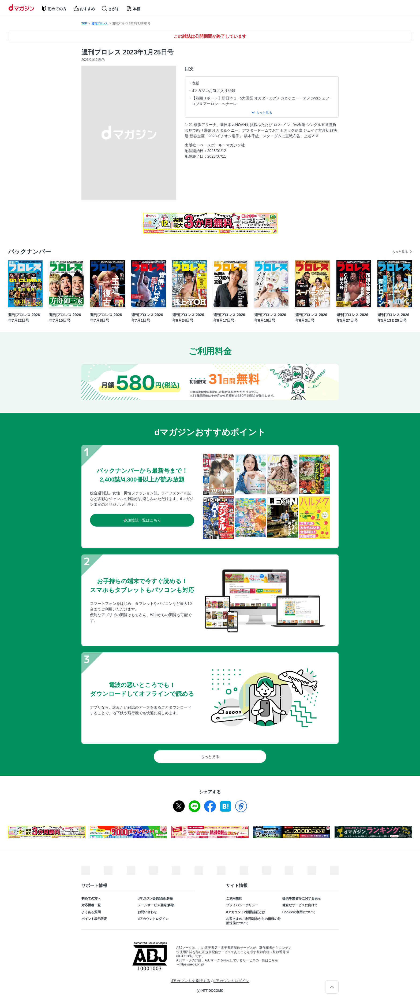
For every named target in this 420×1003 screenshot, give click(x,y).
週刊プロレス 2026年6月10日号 (270, 318)
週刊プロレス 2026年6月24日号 (188, 318)
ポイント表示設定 (94, 919)
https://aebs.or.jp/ (191, 964)
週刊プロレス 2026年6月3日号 (311, 318)
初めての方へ (91, 898)
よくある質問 (91, 912)
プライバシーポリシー (242, 905)
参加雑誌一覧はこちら (142, 520)
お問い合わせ (147, 912)
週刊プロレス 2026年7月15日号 (65, 318)
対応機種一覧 (91, 905)
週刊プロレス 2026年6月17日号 (229, 318)
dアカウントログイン (153, 919)
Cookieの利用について (299, 912)
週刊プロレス (100, 23)
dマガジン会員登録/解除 (155, 898)
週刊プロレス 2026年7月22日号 (24, 318)
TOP (84, 23)
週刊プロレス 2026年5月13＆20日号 (393, 318)
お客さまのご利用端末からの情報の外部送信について (253, 921)
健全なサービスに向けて (300, 905)
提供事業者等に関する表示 (301, 898)
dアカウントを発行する (190, 981)
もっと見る (400, 252)
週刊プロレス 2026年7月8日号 (106, 318)
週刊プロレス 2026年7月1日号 (147, 318)
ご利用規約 (234, 898)
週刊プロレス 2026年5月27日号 (352, 318)
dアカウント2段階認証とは (245, 912)
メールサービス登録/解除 (156, 905)
